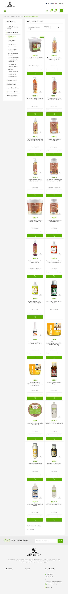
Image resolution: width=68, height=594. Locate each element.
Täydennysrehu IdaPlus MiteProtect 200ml (35, 180)
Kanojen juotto (12, 44)
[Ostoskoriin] (35, 73)
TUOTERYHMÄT (11, 22)
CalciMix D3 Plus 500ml (35, 464)
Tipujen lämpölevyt (13, 57)
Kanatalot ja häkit (13, 66)
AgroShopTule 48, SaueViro (49, 576)
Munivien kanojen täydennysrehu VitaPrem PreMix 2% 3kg (35, 384)
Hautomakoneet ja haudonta (13, 54)
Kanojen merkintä (13, 71)
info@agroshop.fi (57, 581)
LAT (56, 3)
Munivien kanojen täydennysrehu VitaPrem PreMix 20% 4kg (54, 343)
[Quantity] (35, 69)
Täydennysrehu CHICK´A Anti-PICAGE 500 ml (35, 302)
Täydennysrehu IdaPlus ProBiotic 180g (54, 139)
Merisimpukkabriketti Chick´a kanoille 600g (35, 423)
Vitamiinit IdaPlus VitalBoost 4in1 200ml (35, 99)
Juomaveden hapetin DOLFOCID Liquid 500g (35, 342)
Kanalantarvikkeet (12, 32)
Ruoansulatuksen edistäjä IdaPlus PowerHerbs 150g (54, 180)
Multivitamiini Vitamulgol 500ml (35, 505)
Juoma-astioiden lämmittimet (13, 50)
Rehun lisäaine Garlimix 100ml (54, 383)
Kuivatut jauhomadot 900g (35, 58)
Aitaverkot (10, 69)
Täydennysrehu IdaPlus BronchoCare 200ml (54, 99)
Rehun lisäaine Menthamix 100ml (54, 302)
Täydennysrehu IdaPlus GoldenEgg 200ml (54, 58)
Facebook (49, 587)
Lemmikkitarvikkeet (13, 88)
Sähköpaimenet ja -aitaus (13, 27)
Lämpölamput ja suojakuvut (12, 60)
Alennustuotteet (12, 76)
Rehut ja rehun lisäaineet (12, 37)
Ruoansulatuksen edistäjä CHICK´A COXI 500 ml (54, 261)
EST (48, 3)
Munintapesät (12, 64)
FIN (52, 3)
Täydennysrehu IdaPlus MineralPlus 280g (54, 220)
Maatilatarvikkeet (12, 92)
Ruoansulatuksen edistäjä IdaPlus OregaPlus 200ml (35, 139)
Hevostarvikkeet (12, 80)
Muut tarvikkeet (12, 74)
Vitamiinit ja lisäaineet (12, 41)
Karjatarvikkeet (11, 84)
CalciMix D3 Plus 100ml (54, 464)
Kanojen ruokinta (12, 47)
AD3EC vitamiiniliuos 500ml (54, 504)
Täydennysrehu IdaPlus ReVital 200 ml (35, 261)
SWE (61, 3)
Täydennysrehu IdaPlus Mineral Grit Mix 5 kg (35, 220)
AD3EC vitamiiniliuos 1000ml (54, 423)
